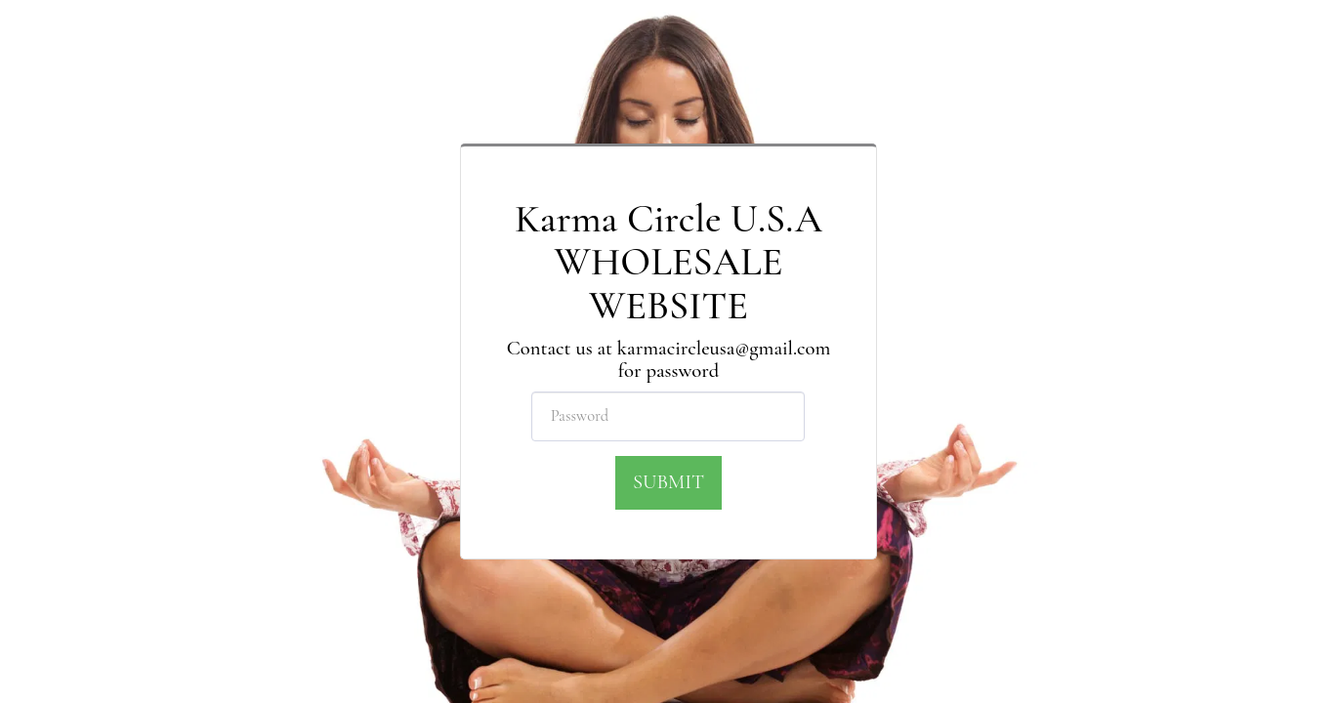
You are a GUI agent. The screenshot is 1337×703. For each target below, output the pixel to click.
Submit (668, 482)
